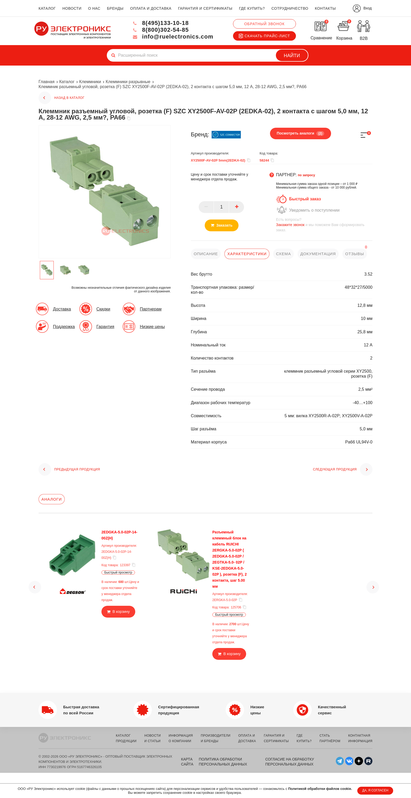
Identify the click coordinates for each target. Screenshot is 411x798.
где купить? (252, 8)
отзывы (354, 253)
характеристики (247, 253)
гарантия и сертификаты (205, 8)
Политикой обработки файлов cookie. (320, 789)
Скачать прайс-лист (264, 36)
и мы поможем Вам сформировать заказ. (324, 224)
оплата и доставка (150, 8)
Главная (47, 81)
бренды (115, 8)
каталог (47, 8)
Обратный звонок (264, 24)
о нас (94, 8)
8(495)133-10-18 (160, 23)
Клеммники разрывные (128, 81)
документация (318, 253)
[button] (35, 582)
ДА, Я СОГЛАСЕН (375, 790)
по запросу (306, 175)
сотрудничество (289, 8)
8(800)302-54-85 (160, 29)
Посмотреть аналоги (300, 133)
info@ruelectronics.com (172, 36)
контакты (325, 8)
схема (283, 253)
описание (206, 253)
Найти (292, 55)
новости (72, 8)
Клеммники (90, 81)
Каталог (66, 81)
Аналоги (51, 499)
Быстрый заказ (305, 199)
